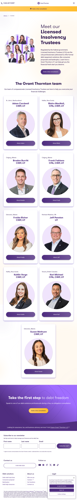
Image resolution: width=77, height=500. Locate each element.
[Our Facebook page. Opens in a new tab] (47, 465)
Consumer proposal (8, 480)
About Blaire (56, 143)
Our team (12, 15)
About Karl (56, 314)
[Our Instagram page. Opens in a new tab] (43, 465)
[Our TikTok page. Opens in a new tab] (58, 465)
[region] (62, 487)
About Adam (20, 143)
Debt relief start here (9, 477)
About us (5, 15)
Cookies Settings (62, 494)
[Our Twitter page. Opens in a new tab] (50, 465)
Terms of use (40, 491)
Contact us (30, 484)
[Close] (74, 477)
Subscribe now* (64, 446)
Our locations (31, 482)
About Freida (20, 257)
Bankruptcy (6, 482)
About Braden (21, 200)
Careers (30, 480)
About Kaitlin (20, 314)
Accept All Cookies (61, 486)
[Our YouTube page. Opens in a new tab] (39, 465)
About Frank (56, 200)
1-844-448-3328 (20, 465)
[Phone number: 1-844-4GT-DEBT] (8, 3)
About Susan (38, 371)
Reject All (61, 490)
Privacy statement (30, 491)
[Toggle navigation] (73, 3)
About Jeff (56, 257)
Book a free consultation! (50, 72)
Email (41, 441)
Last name (25, 441)
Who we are (30, 477)
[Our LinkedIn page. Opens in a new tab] (54, 465)
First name (8, 441)
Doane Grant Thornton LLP (60, 427)
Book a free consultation (38, 410)
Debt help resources (9, 484)
